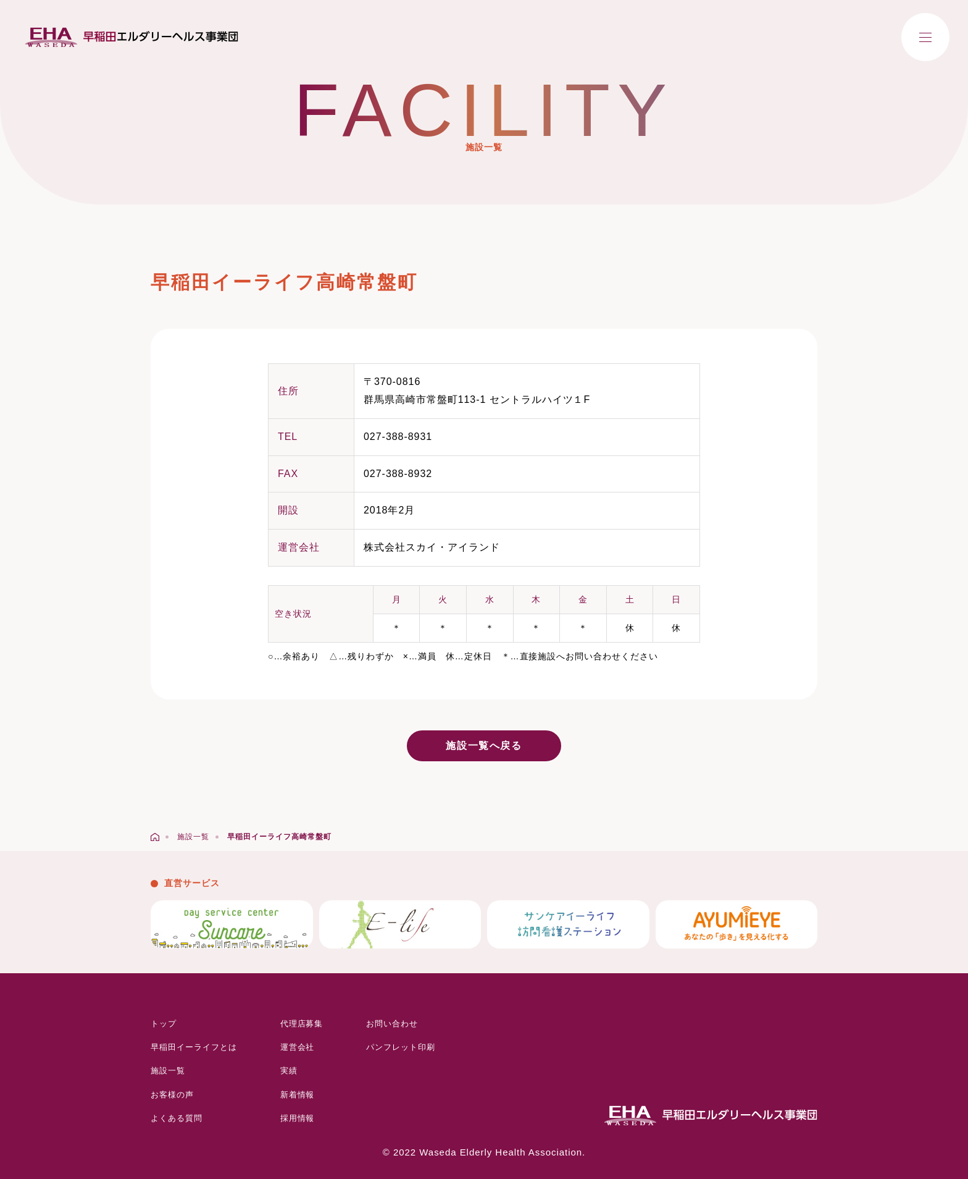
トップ (164, 1023)
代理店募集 (301, 1023)
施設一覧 (168, 1070)
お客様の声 (172, 1094)
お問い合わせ (392, 1023)
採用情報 (297, 1118)
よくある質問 (176, 1118)
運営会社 (297, 1047)
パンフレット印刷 (400, 1047)
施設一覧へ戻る (484, 745)
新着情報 (297, 1094)
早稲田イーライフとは (194, 1047)
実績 (289, 1070)
